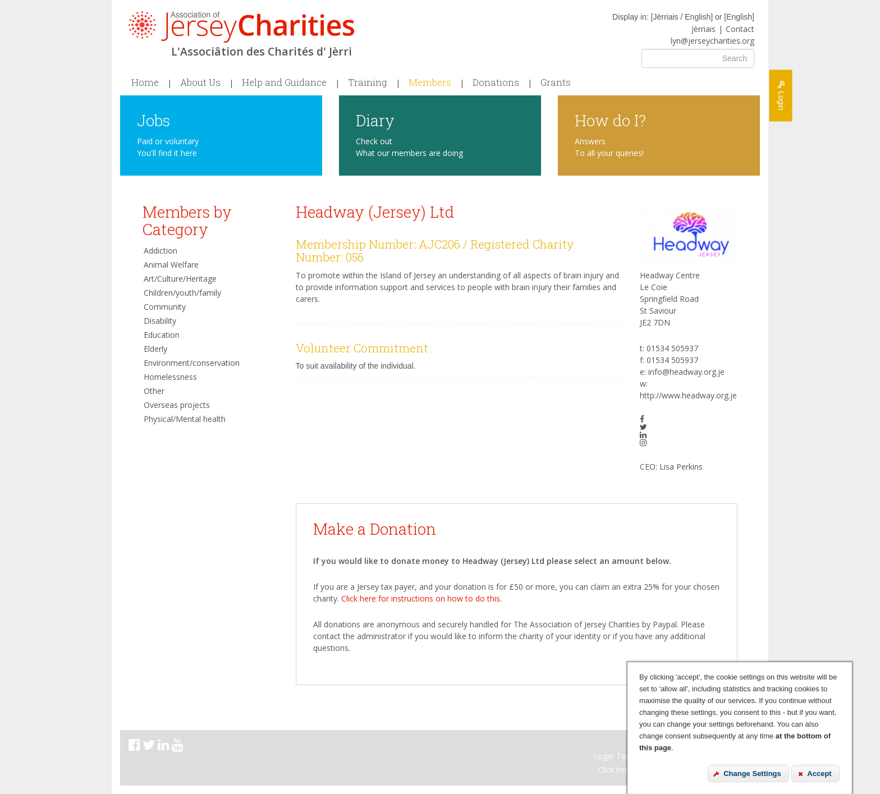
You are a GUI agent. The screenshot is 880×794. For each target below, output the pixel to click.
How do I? (610, 120)
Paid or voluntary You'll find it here (168, 147)
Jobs (153, 120)
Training (367, 82)
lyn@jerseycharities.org (712, 40)
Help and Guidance (284, 82)
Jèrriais (703, 29)
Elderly (155, 348)
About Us (200, 82)
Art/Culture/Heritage (180, 278)
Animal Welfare (171, 264)
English (739, 16)
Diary (375, 120)
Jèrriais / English (682, 16)
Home (145, 82)
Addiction (160, 250)
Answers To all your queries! (609, 147)
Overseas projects (177, 405)
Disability (160, 320)
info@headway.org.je (686, 371)
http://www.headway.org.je (688, 395)
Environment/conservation (192, 362)
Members (430, 82)
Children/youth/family (182, 292)
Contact (740, 29)
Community (165, 306)
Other (154, 390)
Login (603, 756)
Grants (555, 82)
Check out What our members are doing (409, 147)
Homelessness (170, 376)
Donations (496, 82)
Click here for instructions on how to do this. (421, 598)
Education (162, 334)
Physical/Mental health (185, 419)
